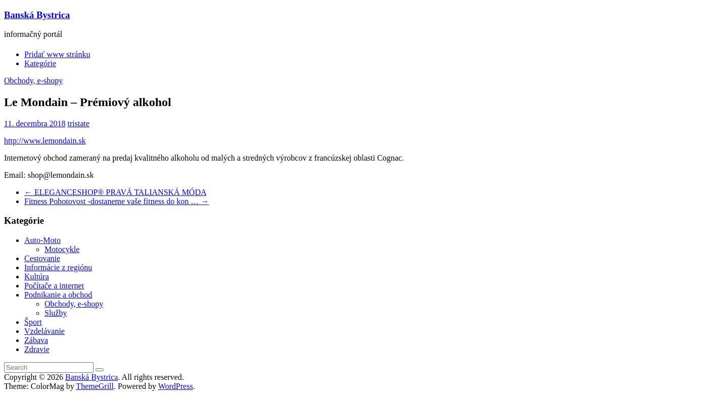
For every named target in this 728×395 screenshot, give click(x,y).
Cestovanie (42, 258)
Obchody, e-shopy (33, 80)
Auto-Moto (42, 240)
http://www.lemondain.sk (45, 140)
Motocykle (61, 249)
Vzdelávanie (44, 331)
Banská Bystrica (37, 15)
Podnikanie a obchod (58, 294)
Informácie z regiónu (58, 267)
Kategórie (40, 63)
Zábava (36, 340)
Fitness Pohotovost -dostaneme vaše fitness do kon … (116, 201)
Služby (55, 313)
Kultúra (36, 276)
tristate (79, 123)
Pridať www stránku (57, 54)
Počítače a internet (54, 285)
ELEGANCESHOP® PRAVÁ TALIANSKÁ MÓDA (115, 192)
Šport (33, 322)
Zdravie (37, 349)
